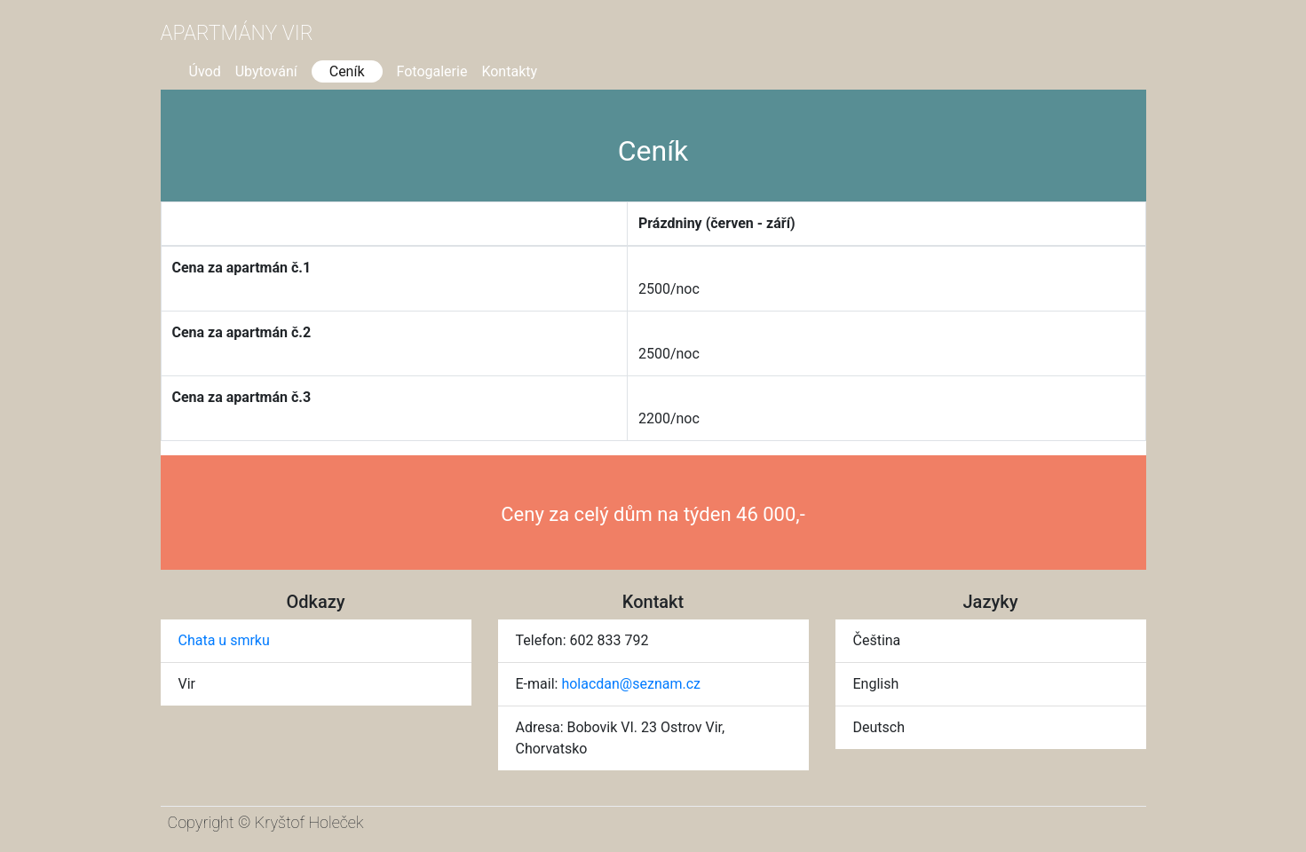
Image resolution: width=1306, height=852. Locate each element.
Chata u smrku (224, 640)
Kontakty (509, 71)
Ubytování (266, 71)
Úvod (205, 71)
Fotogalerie (432, 71)
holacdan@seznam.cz (630, 683)
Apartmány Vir (237, 33)
